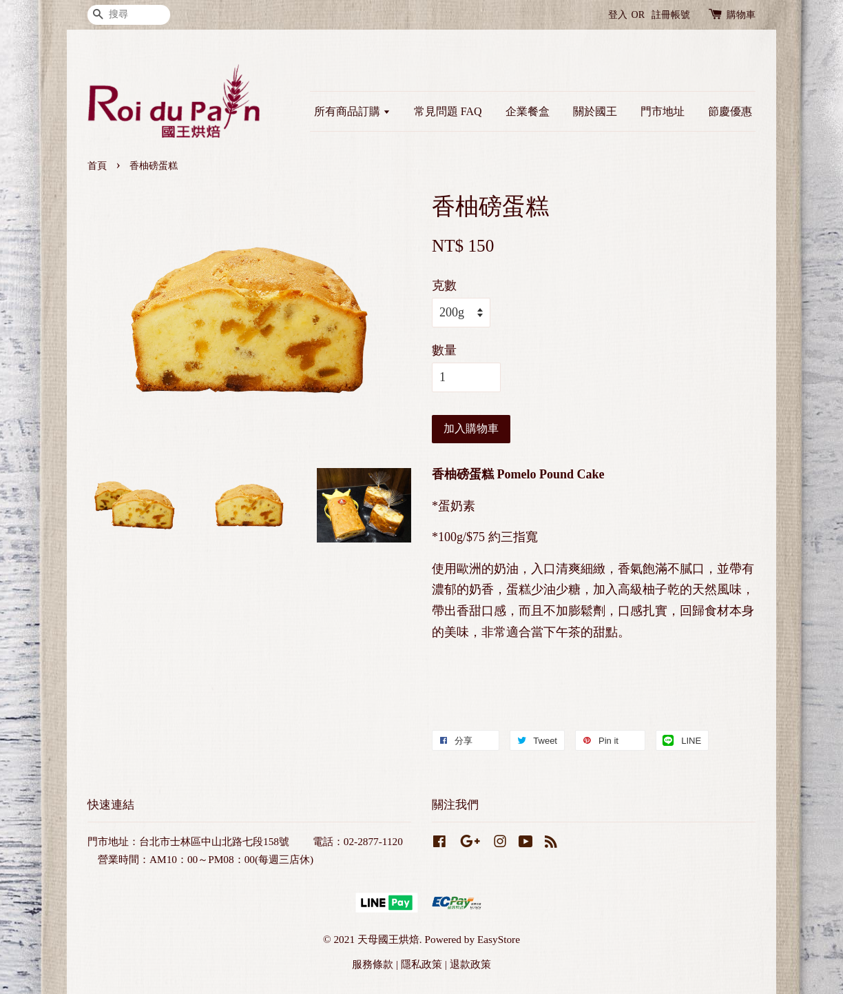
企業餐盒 (528, 111)
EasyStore (498, 939)
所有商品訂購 (352, 111)
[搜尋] (128, 15)
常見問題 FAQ (448, 111)
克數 (444, 285)
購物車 (741, 15)
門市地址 (663, 111)
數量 (444, 350)
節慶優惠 (730, 111)
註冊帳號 (671, 15)
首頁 (97, 166)
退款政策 (470, 964)
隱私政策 (421, 964)
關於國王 (595, 111)
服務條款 (372, 964)
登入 (617, 15)
